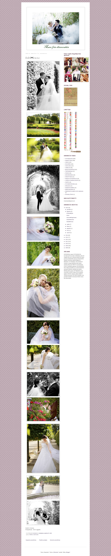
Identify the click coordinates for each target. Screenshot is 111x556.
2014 (67, 235)
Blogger (68, 552)
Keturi (68, 215)
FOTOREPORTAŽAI (70, 184)
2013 (67, 237)
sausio (68, 232)
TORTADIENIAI (69, 171)
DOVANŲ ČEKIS (69, 194)
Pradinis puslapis (43, 540)
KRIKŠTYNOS (68, 176)
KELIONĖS (68, 164)
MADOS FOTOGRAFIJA (71, 178)
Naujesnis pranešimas (31, 540)
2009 (67, 245)
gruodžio (69, 209)
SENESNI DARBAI (69, 187)
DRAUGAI (67, 185)
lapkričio (69, 211)
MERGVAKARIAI (69, 189)
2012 (67, 239)
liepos (68, 226)
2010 (67, 243)
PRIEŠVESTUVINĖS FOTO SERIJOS (74, 191)
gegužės (69, 228)
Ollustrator (55, 552)
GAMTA (67, 182)
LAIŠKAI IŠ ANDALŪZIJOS (71, 180)
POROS (31, 534)
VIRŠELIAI (67, 167)
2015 (67, 207)
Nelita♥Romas (70, 221)
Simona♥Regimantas (71, 217)
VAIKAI (67, 162)
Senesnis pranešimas (55, 540)
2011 (67, 241)
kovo (68, 230)
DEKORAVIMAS (69, 175)
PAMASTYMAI (68, 160)
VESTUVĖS (35, 534)
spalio (68, 224)
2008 (67, 247)
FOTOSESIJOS (69, 158)
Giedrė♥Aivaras (70, 219)
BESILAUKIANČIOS (70, 169)
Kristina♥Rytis (70, 213)
